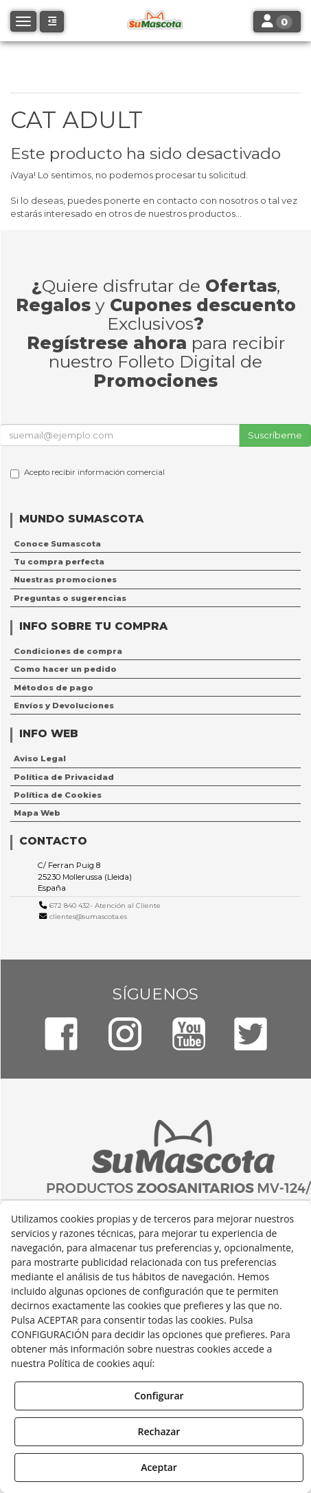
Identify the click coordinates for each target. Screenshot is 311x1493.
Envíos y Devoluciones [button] (64, 705)
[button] (52, 21)
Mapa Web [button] (37, 813)
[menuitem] (155, 544)
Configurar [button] (158, 1395)
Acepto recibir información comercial (87, 472)
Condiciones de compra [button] (68, 651)
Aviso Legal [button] (40, 758)
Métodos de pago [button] (53, 687)
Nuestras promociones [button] (65, 579)
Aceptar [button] (159, 1467)
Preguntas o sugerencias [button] (70, 598)
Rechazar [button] (159, 1431)
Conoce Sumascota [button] (57, 544)
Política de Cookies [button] (58, 795)
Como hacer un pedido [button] (65, 669)
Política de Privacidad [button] (64, 777)
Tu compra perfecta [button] (59, 562)
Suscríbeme (275, 435)
